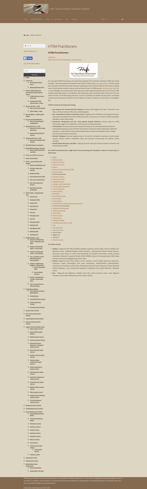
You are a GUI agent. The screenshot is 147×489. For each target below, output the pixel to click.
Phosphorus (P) (34, 215)
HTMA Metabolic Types (32, 238)
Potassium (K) (34, 206)
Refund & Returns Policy (37, 87)
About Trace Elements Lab (37, 165)
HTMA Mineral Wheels (32, 289)
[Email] (34, 71)
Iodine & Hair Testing (32, 461)
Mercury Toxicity (58, 215)
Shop (47, 19)
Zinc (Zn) (32, 212)
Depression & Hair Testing (33, 405)
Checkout (75, 19)
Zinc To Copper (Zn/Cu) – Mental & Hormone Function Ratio (37, 258)
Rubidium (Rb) (34, 231)
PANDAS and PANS (58, 220)
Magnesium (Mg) (35, 200)
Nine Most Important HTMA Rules (36, 189)
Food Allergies (57, 201)
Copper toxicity (57, 191)
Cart (66, 19)
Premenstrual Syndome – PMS (62, 223)
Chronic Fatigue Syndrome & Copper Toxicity (36, 362)
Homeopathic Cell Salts (37, 471)
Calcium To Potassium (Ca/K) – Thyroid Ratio (36, 252)
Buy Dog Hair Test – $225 (33, 126)
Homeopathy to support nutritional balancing (67, 203)
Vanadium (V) (34, 234)
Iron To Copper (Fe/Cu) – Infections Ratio (37, 285)
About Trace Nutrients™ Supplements (37, 122)
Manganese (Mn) (35, 222)
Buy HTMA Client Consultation (34, 145)
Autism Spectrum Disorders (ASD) (63, 169)
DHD (54, 157)
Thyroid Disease (58, 228)
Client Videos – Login (36, 111)
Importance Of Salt (31, 458)
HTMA (117, 88)
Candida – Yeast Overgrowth (61, 184)
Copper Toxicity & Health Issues (35, 327)
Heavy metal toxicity (59, 211)
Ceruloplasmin (34, 296)
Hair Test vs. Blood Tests (37, 179)
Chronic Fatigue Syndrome (61, 186)
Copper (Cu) (33, 209)
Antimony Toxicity (58, 164)
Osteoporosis (57, 218)
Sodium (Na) (33, 203)
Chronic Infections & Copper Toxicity (36, 368)
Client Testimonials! (32, 158)
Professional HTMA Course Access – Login (36, 102)
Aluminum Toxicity (35, 423)
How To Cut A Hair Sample (37, 108)
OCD (54, 225)
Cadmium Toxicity (58, 181)
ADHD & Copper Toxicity (37, 337)
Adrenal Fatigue (58, 160)
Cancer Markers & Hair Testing (34, 318)
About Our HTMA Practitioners (35, 155)
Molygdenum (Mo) (35, 228)
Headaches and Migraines (61, 208)
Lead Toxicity (57, 213)
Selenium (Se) (34, 225)
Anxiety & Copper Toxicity (37, 340)
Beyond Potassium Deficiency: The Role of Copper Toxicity (37, 345)
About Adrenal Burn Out (38, 273)
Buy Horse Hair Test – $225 (33, 138)
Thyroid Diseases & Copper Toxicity (35, 401)
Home (26, 19)
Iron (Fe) (32, 219)
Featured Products (37, 19)
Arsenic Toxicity (58, 172)
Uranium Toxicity (58, 230)
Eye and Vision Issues (59, 196)
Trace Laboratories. (101, 83)
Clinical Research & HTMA (37, 176)
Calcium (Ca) (34, 196)
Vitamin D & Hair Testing (37, 307)
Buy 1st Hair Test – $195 (33, 106)
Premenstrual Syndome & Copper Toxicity (37, 396)
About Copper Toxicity (36, 329)
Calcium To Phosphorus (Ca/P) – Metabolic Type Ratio (37, 241)
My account (58, 19)
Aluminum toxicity (58, 162)
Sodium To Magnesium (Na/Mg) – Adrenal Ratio (37, 264)
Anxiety (55, 167)
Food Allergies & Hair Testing (34, 408)
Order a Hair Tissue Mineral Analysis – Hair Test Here (64, 60)
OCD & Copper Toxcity (36, 392)
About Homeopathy (35, 468)
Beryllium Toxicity (58, 177)
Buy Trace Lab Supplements (34, 119)
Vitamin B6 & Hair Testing (37, 299)
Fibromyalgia (57, 198)
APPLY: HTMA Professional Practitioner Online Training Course (34, 92)
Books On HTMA (34, 173)
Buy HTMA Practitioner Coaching (35, 148)
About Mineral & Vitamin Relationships (37, 292)
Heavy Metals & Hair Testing (34, 412)
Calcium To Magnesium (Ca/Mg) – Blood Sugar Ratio (37, 279)
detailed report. (108, 88)
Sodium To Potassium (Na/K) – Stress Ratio (36, 247)
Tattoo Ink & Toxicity (38, 450)
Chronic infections (58, 189)
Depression (56, 194)
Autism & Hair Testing (32, 310)
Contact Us (51, 57)
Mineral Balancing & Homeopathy (32, 465)
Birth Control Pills (58, 179)
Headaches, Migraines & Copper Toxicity (37, 378)
